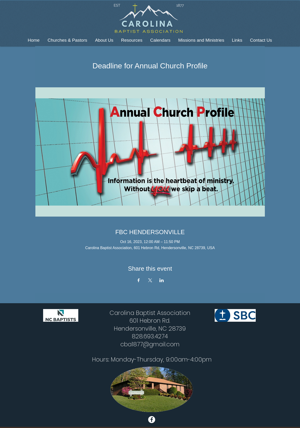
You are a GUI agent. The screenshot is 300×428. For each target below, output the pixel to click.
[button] (67, 40)
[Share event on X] (150, 280)
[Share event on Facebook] (138, 280)
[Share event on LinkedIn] (161, 280)
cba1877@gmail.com (150, 344)
